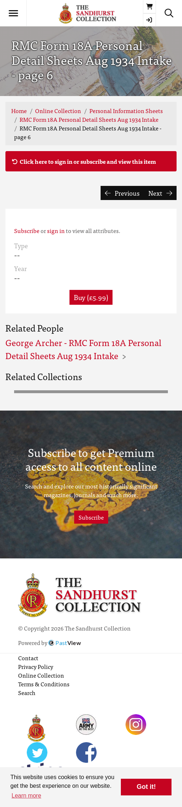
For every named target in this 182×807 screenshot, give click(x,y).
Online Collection (58, 110)
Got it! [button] (146, 786)
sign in (56, 230)
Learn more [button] (26, 796)
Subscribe (26, 230)
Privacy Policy (35, 666)
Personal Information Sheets (126, 110)
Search (26, 692)
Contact (28, 657)
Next (160, 193)
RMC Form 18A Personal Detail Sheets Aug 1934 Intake (89, 119)
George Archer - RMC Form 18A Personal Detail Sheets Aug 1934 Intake (83, 348)
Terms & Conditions (43, 684)
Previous (122, 193)
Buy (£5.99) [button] (91, 297)
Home (19, 110)
